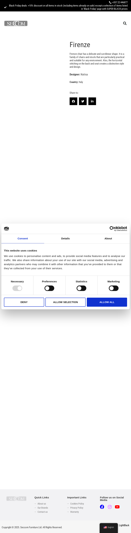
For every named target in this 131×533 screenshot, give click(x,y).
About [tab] (108, 238)
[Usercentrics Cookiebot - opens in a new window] (112, 228)
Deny (24, 302)
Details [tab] (65, 238)
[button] (124, 23)
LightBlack (124, 525)
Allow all (106, 302)
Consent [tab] (23, 238)
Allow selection (65, 302)
